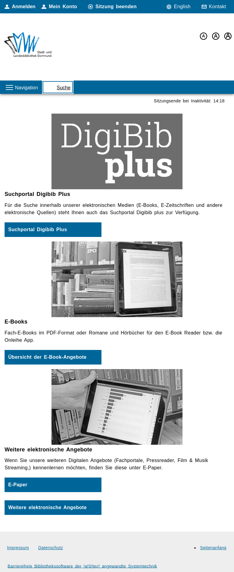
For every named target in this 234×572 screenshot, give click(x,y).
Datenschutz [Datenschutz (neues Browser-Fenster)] (50, 547)
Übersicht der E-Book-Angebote (47, 357)
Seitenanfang (213, 547)
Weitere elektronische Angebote (47, 507)
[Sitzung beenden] (114, 6)
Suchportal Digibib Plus (37, 229)
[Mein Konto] (60, 6)
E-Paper (17, 484)
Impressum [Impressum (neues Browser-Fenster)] (18, 547)
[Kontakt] (216, 6)
